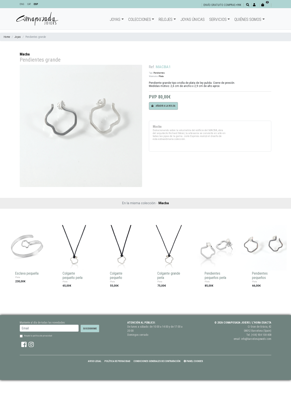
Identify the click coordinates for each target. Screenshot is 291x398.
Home (7, 36)
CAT (29, 4)
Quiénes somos (247, 19)
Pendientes (159, 73)
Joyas (115, 19)
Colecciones (139, 19)
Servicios (218, 19)
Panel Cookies (193, 361)
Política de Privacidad (117, 361)
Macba (25, 54)
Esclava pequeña (27, 273)
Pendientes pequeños (260, 275)
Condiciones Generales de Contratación (156, 361)
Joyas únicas (192, 19)
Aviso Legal (94, 361)
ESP (36, 4)
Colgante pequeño (116, 275)
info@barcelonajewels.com (256, 338)
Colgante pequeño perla (72, 275)
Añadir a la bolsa (163, 106)
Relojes (165, 19)
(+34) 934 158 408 (261, 334)
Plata (161, 76)
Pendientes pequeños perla (215, 275)
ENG (22, 4)
